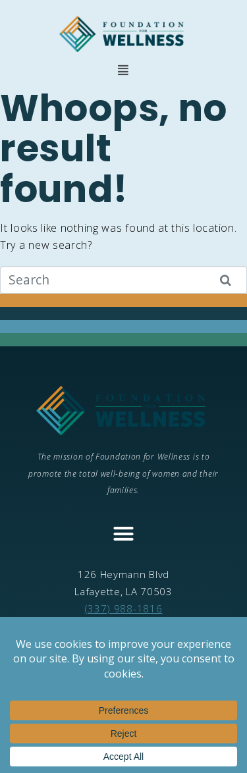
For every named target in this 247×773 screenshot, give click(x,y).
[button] (123, 70)
